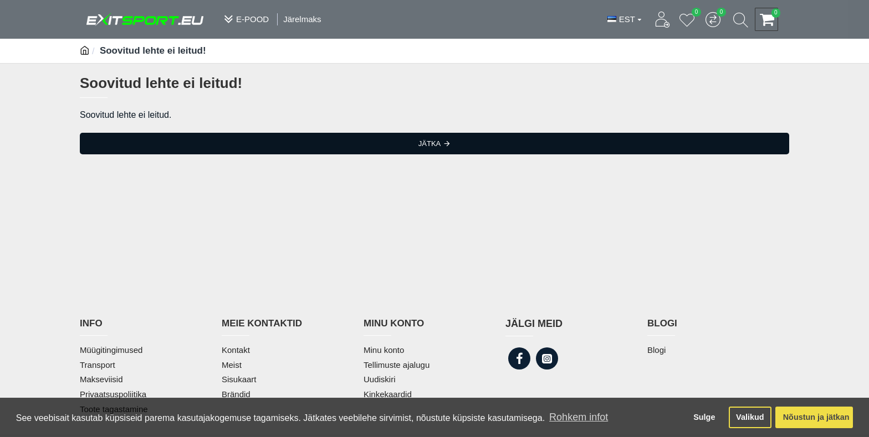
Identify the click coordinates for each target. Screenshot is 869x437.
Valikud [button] (750, 417)
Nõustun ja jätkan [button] (816, 417)
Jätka (429, 143)
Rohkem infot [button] (578, 417)
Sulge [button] (704, 417)
